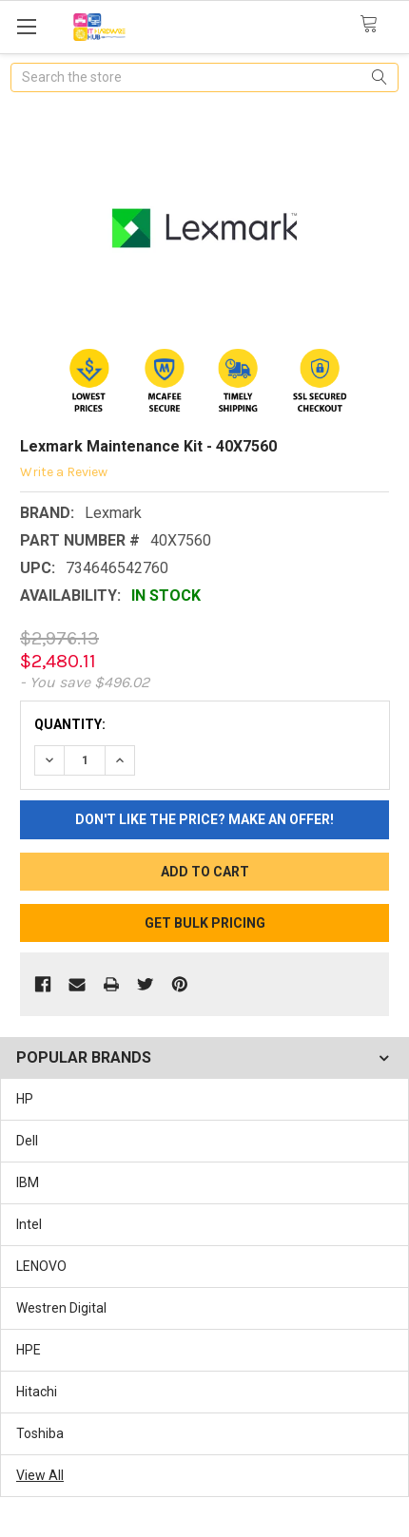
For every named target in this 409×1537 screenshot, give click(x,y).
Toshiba (40, 1433)
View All (40, 1475)
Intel (29, 1224)
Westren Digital (61, 1308)
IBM (27, 1182)
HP (24, 1098)
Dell (27, 1140)
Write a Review (63, 472)
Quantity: (70, 724)
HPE (28, 1349)
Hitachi (36, 1391)
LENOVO (41, 1266)
